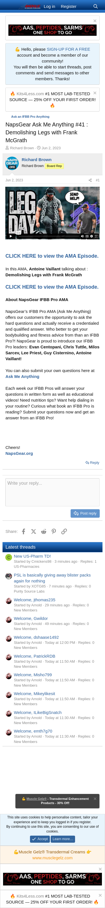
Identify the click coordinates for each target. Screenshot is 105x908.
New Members (25, 610)
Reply (94, 462)
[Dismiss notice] (94, 22)
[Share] (90, 180)
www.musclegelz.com (52, 857)
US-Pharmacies (26, 566)
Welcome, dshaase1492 (36, 637)
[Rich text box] (52, 492)
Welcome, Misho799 (33, 674)
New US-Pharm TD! (32, 556)
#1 (97, 180)
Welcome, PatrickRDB (34, 656)
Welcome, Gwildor (31, 618)
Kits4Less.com (30, 93)
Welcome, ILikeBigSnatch (38, 712)
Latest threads (20, 547)
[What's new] (84, 6)
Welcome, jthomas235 (34, 599)
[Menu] (10, 6)
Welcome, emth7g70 (33, 731)
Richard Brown (22, 148)
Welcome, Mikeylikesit (34, 693)
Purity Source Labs (29, 591)
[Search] (95, 6)
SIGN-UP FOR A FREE (68, 49)
